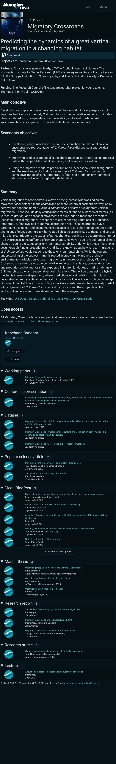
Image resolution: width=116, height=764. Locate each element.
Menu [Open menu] (103, 7)
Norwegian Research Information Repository (29, 321)
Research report (22, 603)
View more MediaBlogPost (58, 551)
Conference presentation (29, 392)
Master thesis (20, 562)
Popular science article (28, 457)
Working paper (21, 371)
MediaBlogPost (21, 488)
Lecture (15, 666)
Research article (22, 645)
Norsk (87, 7)
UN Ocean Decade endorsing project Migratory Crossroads (54, 298)
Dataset (15, 415)
